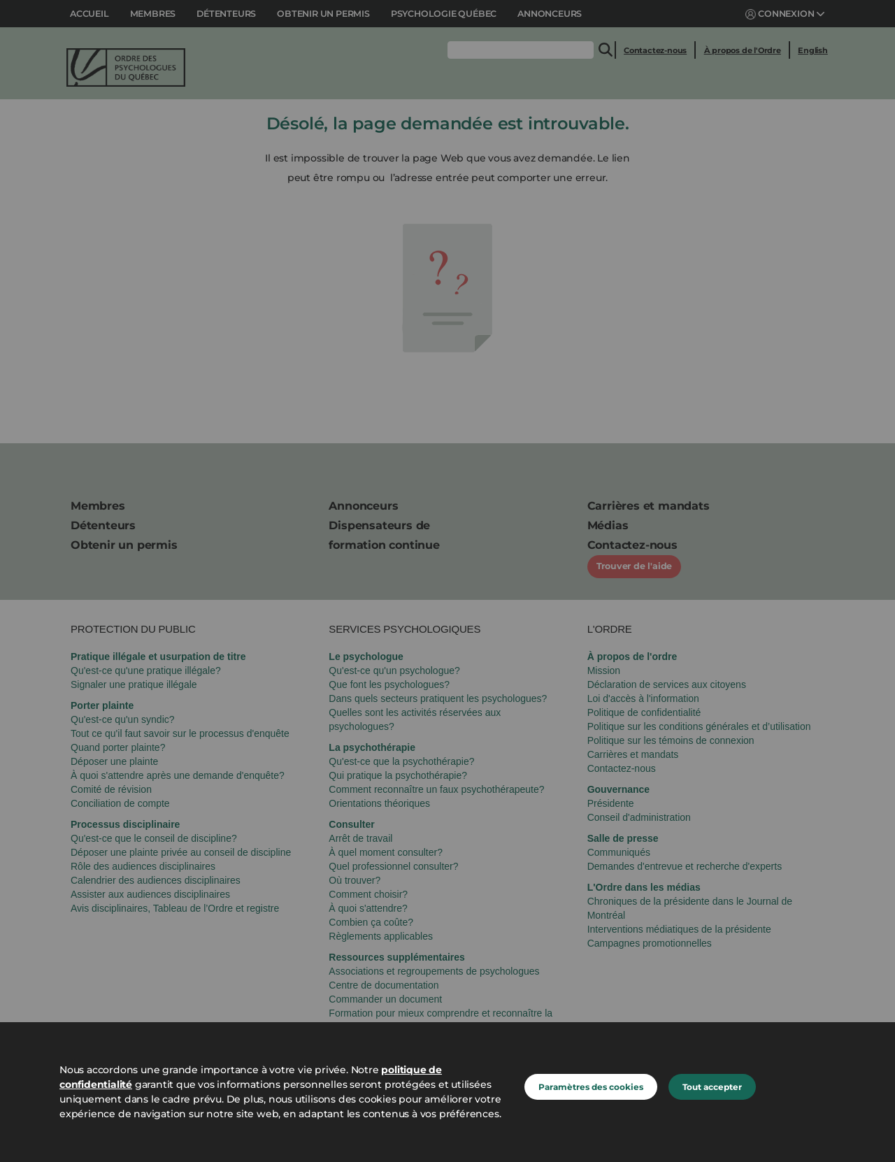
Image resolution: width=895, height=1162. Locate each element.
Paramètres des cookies (590, 1087)
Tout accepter (712, 1087)
